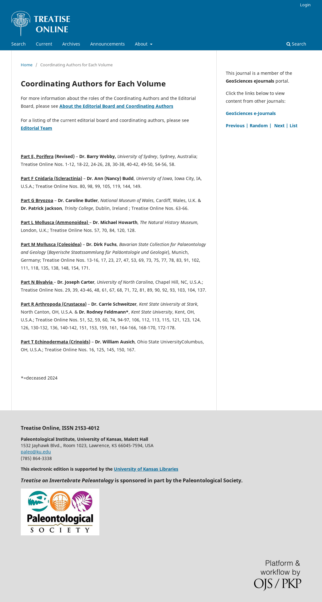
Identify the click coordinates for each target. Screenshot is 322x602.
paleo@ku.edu (36, 452)
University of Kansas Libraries (146, 469)
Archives (71, 44)
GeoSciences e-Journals (251, 113)
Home (26, 65)
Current (44, 44)
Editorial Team (36, 128)
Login (305, 5)
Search (18, 44)
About (142, 44)
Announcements (107, 44)
